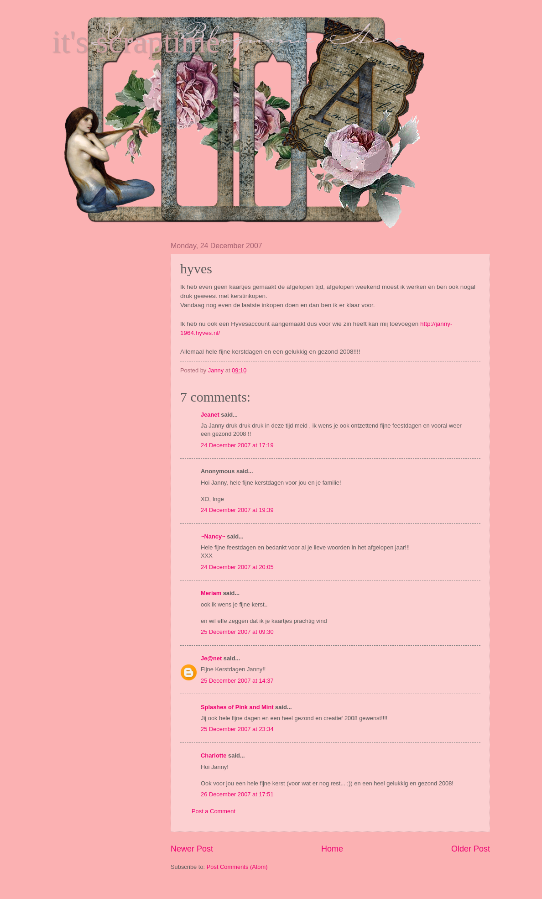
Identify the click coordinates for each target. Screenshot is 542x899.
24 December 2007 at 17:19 (237, 445)
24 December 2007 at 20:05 (237, 567)
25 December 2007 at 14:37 (237, 680)
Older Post (470, 848)
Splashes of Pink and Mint (237, 707)
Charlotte (214, 755)
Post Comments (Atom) (237, 866)
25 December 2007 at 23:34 (237, 729)
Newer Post (192, 848)
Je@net (211, 658)
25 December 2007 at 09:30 (237, 631)
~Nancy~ (213, 536)
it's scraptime (136, 41)
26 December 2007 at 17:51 (237, 794)
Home (332, 848)
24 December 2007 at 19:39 (237, 510)
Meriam (211, 593)
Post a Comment (213, 811)
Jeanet (210, 414)
